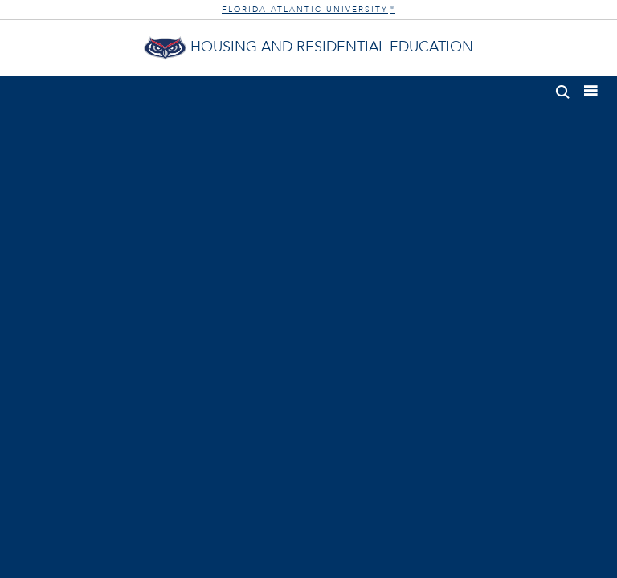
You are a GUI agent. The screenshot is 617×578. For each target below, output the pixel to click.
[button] (563, 89)
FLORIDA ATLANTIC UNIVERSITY (308, 9)
